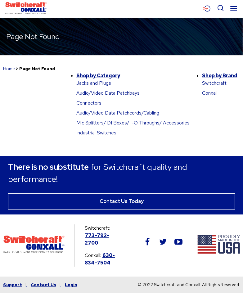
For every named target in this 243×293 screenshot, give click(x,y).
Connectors (88, 103)
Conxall (210, 93)
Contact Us (43, 284)
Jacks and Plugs (93, 83)
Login (71, 284)
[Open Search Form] (220, 8)
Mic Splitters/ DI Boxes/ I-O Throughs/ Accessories (133, 122)
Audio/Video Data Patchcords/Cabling (117, 113)
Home (9, 68)
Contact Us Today (122, 201)
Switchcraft (214, 83)
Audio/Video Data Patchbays (108, 93)
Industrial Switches (96, 132)
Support (12, 284)
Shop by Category (98, 75)
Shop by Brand (219, 75)
